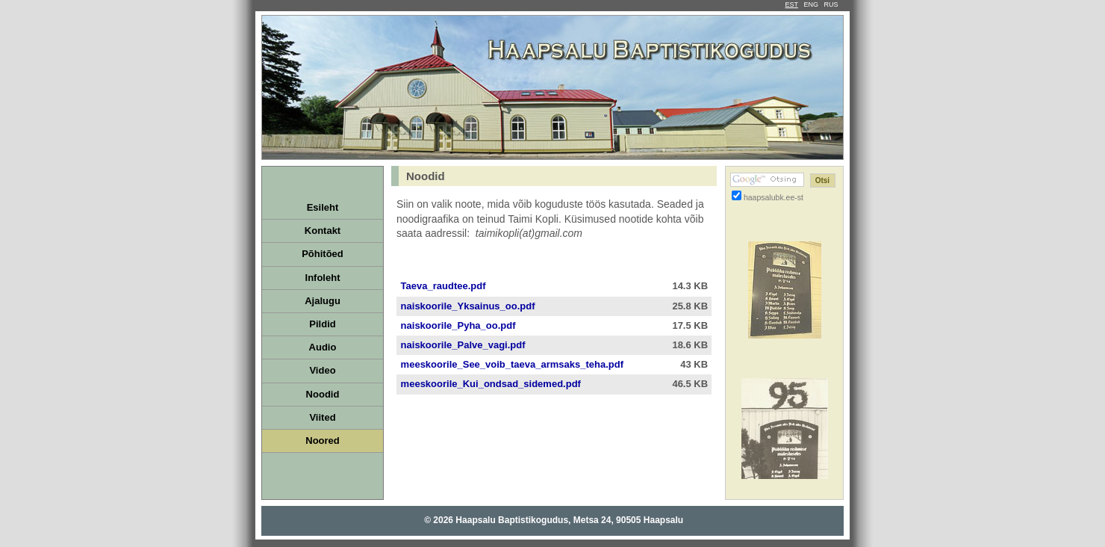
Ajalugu (322, 300)
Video (322, 370)
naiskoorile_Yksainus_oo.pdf (466, 306)
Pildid (322, 324)
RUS (831, 4)
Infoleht (322, 277)
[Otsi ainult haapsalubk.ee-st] (736, 195)
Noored (322, 440)
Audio (323, 347)
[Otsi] (822, 180)
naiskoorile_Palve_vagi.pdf (462, 344)
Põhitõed (322, 253)
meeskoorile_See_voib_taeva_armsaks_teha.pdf (510, 364)
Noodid (323, 394)
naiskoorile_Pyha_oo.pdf (457, 325)
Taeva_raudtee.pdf (442, 285)
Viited (322, 417)
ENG (810, 4)
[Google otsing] (767, 180)
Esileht (323, 207)
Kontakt (322, 230)
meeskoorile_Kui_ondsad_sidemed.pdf (489, 383)
